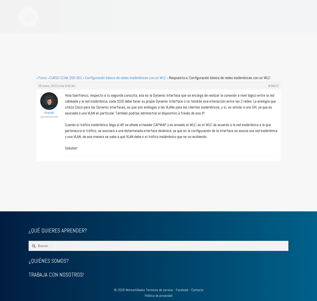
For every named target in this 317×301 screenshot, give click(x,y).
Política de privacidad (158, 295)
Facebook (182, 290)
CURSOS (156, 16)
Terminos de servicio (159, 290)
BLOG (173, 16)
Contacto (197, 290)
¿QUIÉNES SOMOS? (49, 260)
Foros (42, 77)
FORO (208, 16)
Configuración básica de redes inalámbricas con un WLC (125, 77)
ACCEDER (191, 16)
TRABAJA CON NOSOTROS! (56, 274)
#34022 (273, 86)
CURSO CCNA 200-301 (66, 77)
